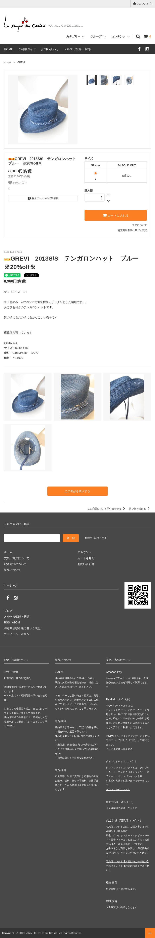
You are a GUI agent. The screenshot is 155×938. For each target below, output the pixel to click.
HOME (8, 49)
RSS (7, 622)
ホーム (7, 62)
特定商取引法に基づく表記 (132, 230)
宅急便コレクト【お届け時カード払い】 (127, 861)
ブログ (8, 610)
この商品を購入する (77, 491)
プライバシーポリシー (18, 634)
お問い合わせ (50, 49)
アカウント (143, 3)
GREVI (21, 62)
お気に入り (17, 183)
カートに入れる (115, 215)
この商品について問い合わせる (107, 508)
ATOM (16, 622)
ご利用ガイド (27, 49)
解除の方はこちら (96, 537)
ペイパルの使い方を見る (119, 749)
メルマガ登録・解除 (77, 49)
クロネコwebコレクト (118, 789)
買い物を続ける (140, 508)
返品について (139, 225)
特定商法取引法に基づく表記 (22, 628)
